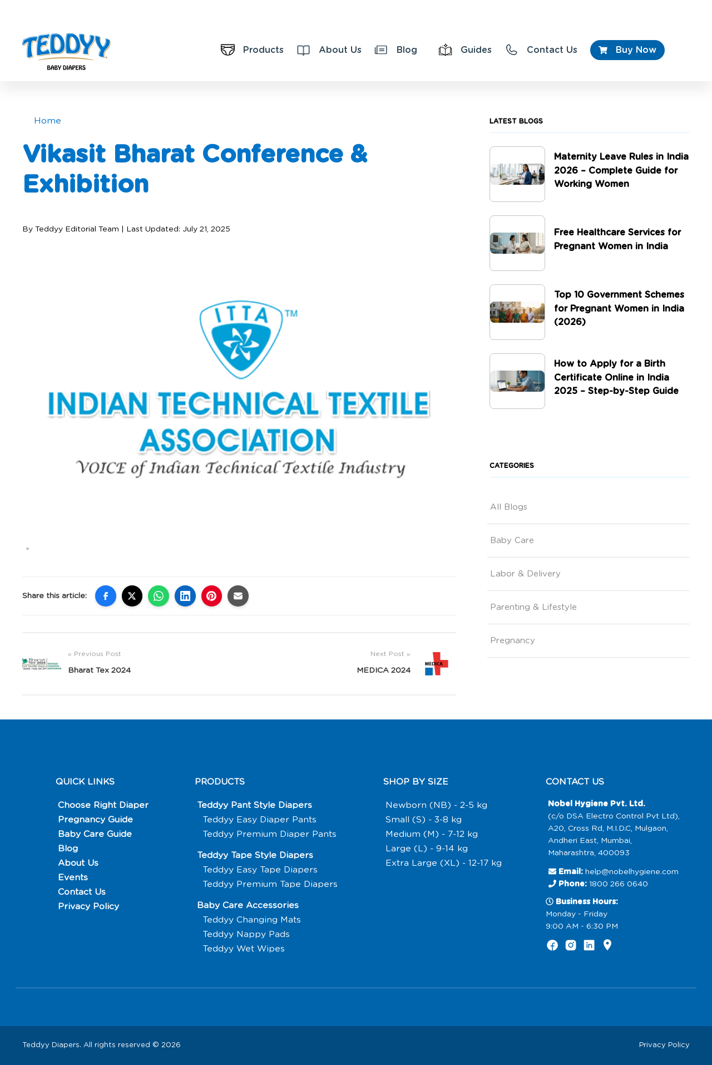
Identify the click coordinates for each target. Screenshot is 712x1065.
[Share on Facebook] (105, 596)
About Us (329, 50)
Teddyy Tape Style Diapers (256, 855)
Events (72, 877)
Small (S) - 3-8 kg (424, 819)
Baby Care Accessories (248, 905)
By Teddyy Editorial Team (70, 229)
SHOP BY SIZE (415, 781)
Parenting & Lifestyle (533, 607)
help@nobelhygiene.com (632, 872)
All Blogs (508, 507)
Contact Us (541, 50)
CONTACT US (576, 781)
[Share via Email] (239, 596)
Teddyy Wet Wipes (244, 948)
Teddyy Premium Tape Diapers (270, 884)
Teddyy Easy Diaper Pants (260, 819)
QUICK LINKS (85, 781)
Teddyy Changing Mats (251, 919)
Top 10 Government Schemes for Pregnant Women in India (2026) (619, 309)
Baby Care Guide (94, 834)
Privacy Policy (88, 906)
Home (47, 120)
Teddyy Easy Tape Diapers (260, 869)
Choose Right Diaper (103, 805)
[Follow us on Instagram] (571, 947)
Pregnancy (512, 641)
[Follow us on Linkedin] (589, 947)
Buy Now (627, 50)
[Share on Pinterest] (212, 596)
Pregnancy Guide (94, 819)
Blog (395, 50)
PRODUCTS (221, 781)
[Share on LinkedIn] (185, 596)
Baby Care (512, 540)
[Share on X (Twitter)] (132, 596)
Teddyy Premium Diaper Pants (270, 834)
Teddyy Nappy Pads (246, 934)
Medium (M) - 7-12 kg (431, 834)
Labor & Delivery (525, 574)
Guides (465, 50)
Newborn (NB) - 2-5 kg (436, 805)
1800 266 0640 (618, 884)
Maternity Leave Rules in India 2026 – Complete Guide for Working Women (621, 171)
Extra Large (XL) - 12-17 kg (443, 863)
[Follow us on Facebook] (553, 947)
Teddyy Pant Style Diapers (255, 805)
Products (252, 50)
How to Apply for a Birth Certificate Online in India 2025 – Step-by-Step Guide (616, 378)
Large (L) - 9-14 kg (426, 848)
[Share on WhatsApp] (159, 596)
